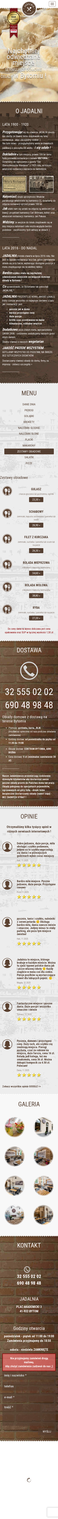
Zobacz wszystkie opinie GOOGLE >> (21, 1086)
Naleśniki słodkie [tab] (29, 428)
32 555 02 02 (29, 1276)
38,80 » (36, 595)
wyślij (47, 1431)
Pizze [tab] (29, 463)
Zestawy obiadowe (14, 477)
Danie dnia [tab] (29, 404)
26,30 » (36, 550)
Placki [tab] (29, 439)
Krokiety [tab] (29, 422)
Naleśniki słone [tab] (29, 433)
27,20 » (36, 618)
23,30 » (36, 499)
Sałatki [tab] (29, 457)
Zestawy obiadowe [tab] (29, 451)
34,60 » (36, 573)
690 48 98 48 (29, 705)
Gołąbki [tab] (29, 416)
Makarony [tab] (29, 445)
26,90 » (36, 525)
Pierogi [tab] (29, 410)
